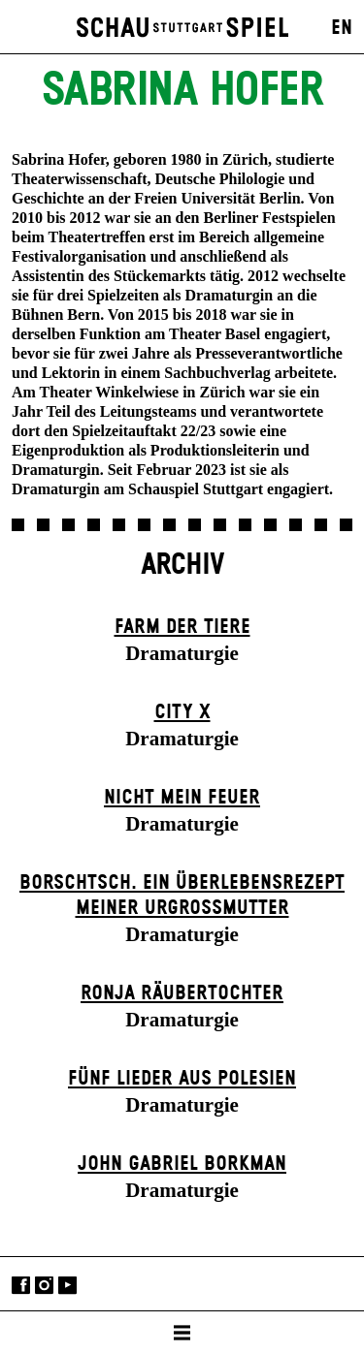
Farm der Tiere (182, 627)
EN (341, 28)
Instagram (44, 1285)
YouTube (67, 1285)
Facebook (21, 1285)
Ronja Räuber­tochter (182, 993)
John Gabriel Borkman (182, 1164)
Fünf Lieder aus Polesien (182, 1078)
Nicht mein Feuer (182, 797)
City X (182, 712)
